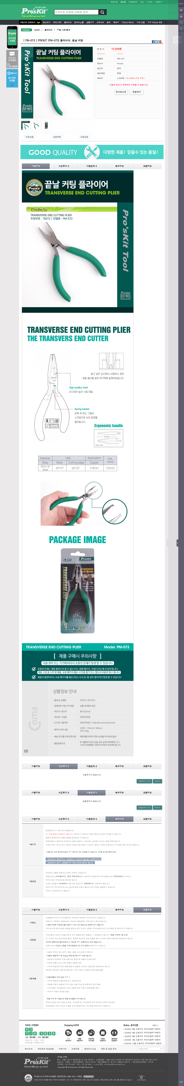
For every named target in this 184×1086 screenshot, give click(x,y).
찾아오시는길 (90, 1048)
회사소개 (28, 1048)
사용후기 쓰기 (144, 781)
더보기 (157, 781)
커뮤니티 (63, 1048)
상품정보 (35, 165)
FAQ (142, 2)
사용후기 (158, 2)
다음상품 (84, 137)
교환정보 (147, 165)
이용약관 (75, 1048)
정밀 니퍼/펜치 (63, 30)
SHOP (37, 30)
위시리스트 (121, 91)
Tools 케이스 (127, 22)
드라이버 (100, 22)
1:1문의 (149, 2)
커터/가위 (57, 22)
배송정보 (119, 165)
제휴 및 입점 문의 (109, 1048)
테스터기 (46, 22)
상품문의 (91, 165)
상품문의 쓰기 (144, 807)
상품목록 (57, 137)
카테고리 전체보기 (30, 22)
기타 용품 (140, 22)
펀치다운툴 (79, 22)
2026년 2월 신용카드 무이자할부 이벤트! (142, 1036)
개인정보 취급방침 (45, 1048)
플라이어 (68, 22)
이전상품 (29, 137)
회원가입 (114, 2)
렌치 (108, 22)
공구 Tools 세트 (154, 22)
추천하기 (136, 91)
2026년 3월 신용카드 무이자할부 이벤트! (142, 1032)
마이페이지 (133, 2)
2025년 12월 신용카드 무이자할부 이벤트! (142, 1043)
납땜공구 (90, 22)
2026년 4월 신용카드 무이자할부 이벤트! (142, 1029)
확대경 (116, 22)
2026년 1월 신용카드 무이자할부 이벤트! (142, 1039)
